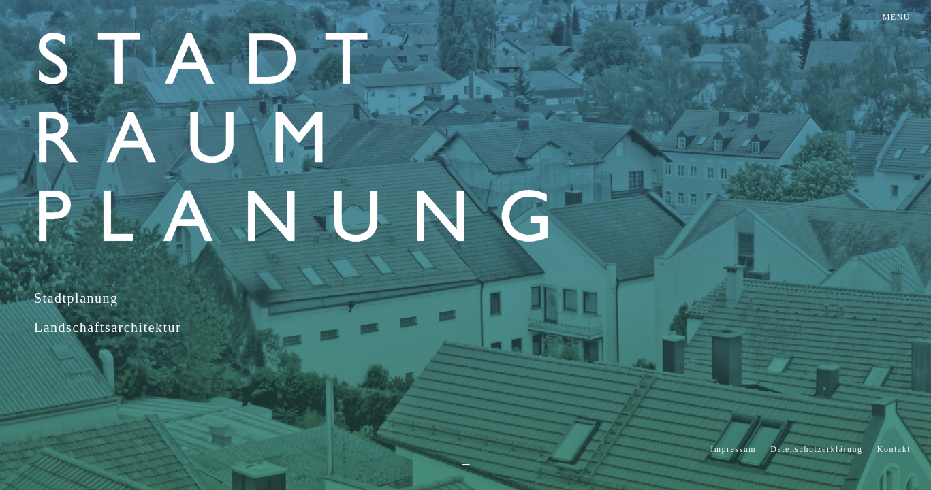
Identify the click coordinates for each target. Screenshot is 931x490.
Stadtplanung (76, 298)
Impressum (733, 449)
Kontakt (894, 449)
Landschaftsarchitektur (107, 327)
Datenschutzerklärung (816, 449)
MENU (897, 17)
